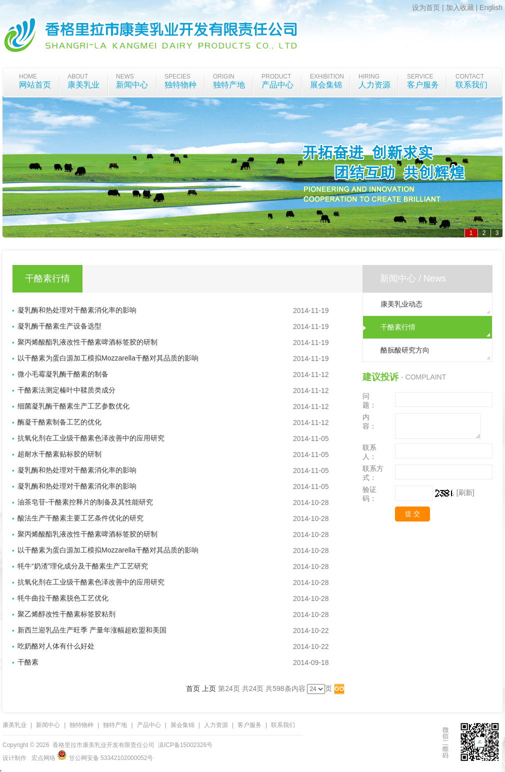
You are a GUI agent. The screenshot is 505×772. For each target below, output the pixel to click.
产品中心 (278, 84)
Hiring (369, 76)
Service (420, 76)
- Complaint (423, 377)
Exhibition (327, 76)
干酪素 (28, 662)
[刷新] (465, 492)
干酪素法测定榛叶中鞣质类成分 (67, 390)
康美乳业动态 (401, 304)
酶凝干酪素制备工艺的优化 (60, 422)
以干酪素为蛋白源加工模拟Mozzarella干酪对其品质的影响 (108, 358)
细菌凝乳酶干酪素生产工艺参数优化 (74, 406)
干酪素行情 (398, 327)
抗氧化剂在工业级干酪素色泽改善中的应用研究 (91, 438)
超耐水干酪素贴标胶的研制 (60, 454)
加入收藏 (460, 8)
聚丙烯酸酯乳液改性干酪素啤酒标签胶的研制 (88, 342)
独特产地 (229, 84)
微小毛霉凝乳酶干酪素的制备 (63, 374)
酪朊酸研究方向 (405, 350)
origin (223, 76)
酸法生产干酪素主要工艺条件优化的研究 (81, 518)
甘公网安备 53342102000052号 (105, 758)
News (125, 76)
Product (276, 76)
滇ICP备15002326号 (185, 745)
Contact (470, 76)
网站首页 (35, 84)
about (78, 76)
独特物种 (180, 84)
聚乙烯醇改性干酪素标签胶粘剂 (67, 614)
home (28, 76)
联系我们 (472, 84)
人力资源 (374, 84)
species (177, 76)
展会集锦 (326, 84)
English (491, 8)
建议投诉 (380, 377)
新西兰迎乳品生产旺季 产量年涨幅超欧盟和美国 (92, 630)
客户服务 (423, 84)
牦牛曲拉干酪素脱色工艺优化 (63, 598)
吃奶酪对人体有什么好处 (56, 646)
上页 (209, 688)
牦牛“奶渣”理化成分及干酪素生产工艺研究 (83, 566)
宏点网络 (44, 758)
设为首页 (426, 8)
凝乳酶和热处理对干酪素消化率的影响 (77, 310)
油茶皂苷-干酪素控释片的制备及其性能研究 (85, 502)
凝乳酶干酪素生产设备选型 (60, 326)
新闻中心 (132, 84)
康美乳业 (84, 84)
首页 (193, 688)
